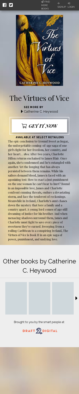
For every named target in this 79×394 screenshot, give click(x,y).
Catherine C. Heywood (41, 111)
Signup (61, 5)
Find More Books (45, 5)
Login (71, 5)
